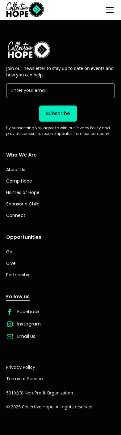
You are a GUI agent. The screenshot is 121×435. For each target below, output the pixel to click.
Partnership (18, 275)
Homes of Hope (23, 192)
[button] (108, 9)
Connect (15, 215)
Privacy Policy (20, 367)
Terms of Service (24, 379)
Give (11, 263)
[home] (25, 10)
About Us (15, 169)
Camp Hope (19, 181)
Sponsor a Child (23, 204)
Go (9, 252)
